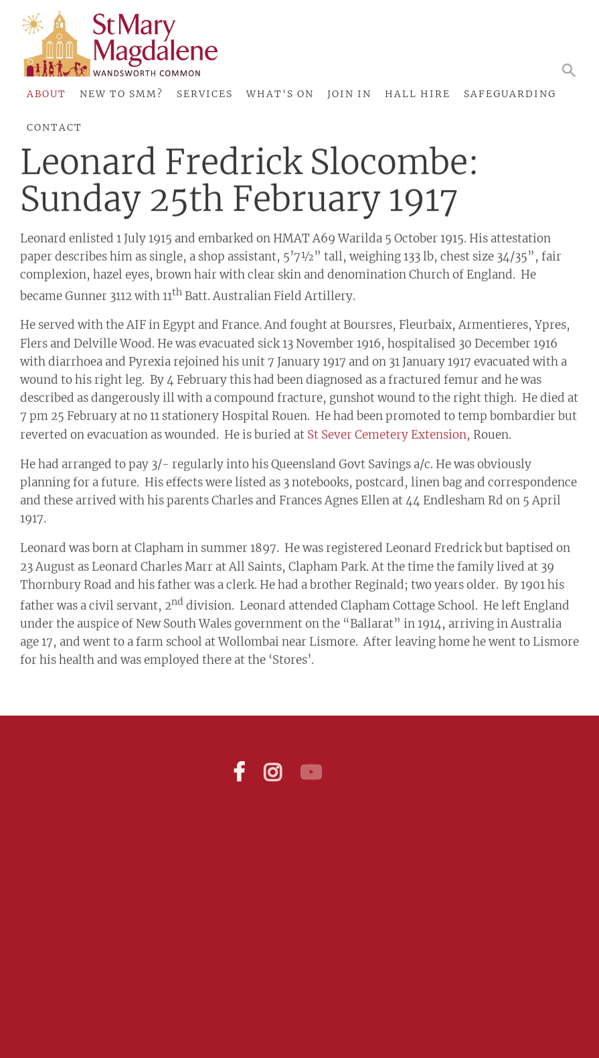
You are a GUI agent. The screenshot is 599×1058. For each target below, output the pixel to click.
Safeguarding (510, 94)
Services (205, 94)
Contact (54, 127)
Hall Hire (417, 94)
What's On (280, 94)
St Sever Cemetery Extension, (388, 430)
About (46, 94)
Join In (349, 94)
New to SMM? (121, 94)
